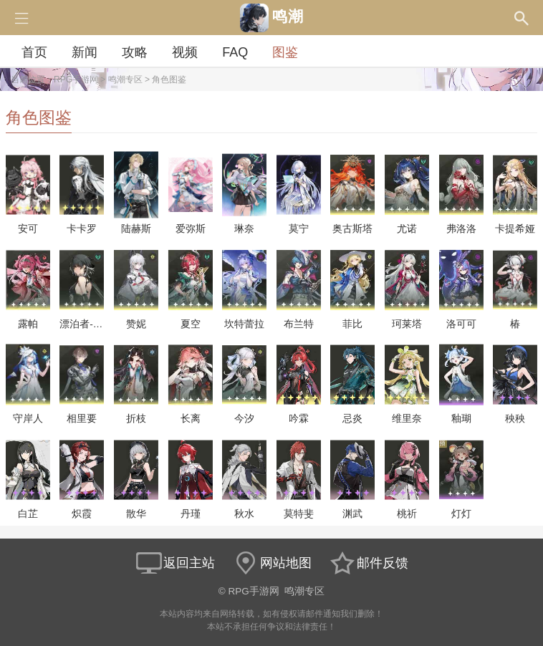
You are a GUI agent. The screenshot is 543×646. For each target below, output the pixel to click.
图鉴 (285, 52)
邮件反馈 (368, 563)
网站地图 (271, 563)
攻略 (135, 52)
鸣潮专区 (125, 79)
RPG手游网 (76, 79)
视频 (185, 52)
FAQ (235, 52)
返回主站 (175, 563)
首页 (34, 52)
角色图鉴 (169, 79)
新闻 (84, 52)
